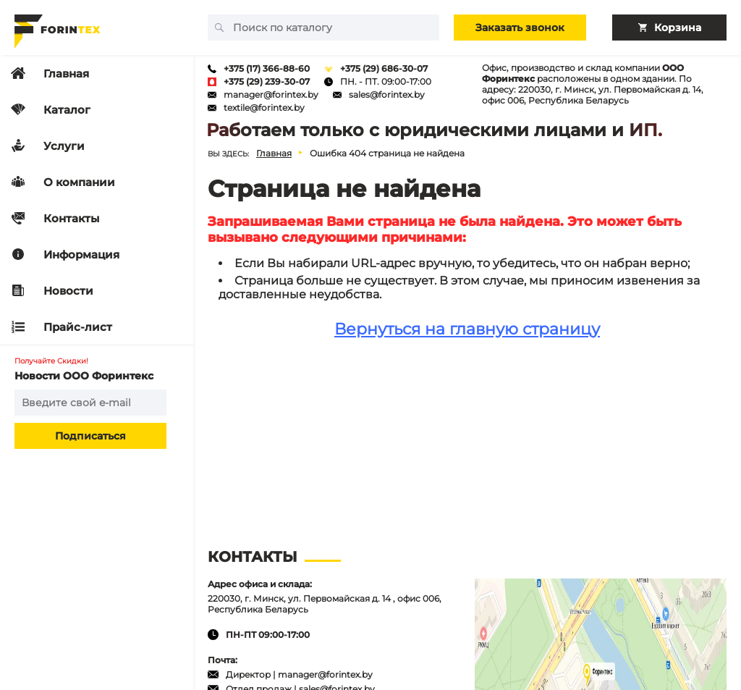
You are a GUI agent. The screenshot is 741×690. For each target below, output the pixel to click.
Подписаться (90, 435)
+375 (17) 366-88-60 (267, 68)
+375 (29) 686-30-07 (384, 68)
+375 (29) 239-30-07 (267, 81)
